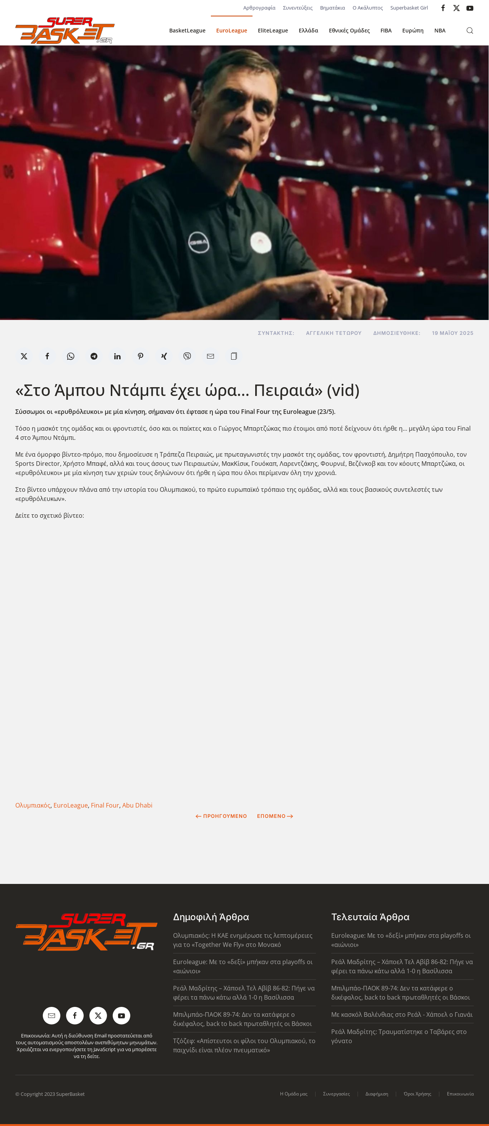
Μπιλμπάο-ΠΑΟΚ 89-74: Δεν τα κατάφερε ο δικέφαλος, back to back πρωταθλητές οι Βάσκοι (242, 1019)
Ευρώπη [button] (413, 30)
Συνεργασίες (336, 1093)
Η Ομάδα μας (294, 1093)
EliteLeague (273, 30)
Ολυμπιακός (32, 805)
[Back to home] (65, 30)
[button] (470, 30)
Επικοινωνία (460, 1093)
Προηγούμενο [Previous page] (221, 816)
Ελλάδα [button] (308, 30)
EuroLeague (231, 30)
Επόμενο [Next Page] (275, 816)
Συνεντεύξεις (298, 7)
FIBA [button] (386, 30)
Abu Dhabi (137, 805)
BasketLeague (187, 30)
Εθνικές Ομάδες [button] (349, 30)
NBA (439, 30)
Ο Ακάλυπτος (368, 7)
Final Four (105, 805)
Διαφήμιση (377, 1093)
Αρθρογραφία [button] (259, 7)
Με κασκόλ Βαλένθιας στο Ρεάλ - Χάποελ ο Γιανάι (402, 1014)
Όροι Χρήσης (417, 1093)
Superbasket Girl (409, 7)
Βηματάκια (332, 7)
